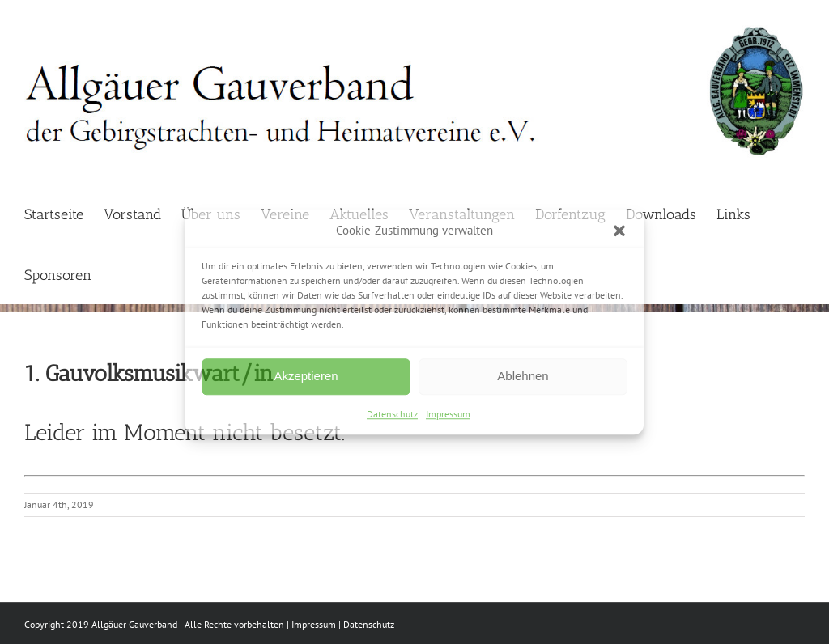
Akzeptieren (306, 376)
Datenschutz (392, 414)
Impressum (448, 414)
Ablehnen (522, 376)
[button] (619, 231)
